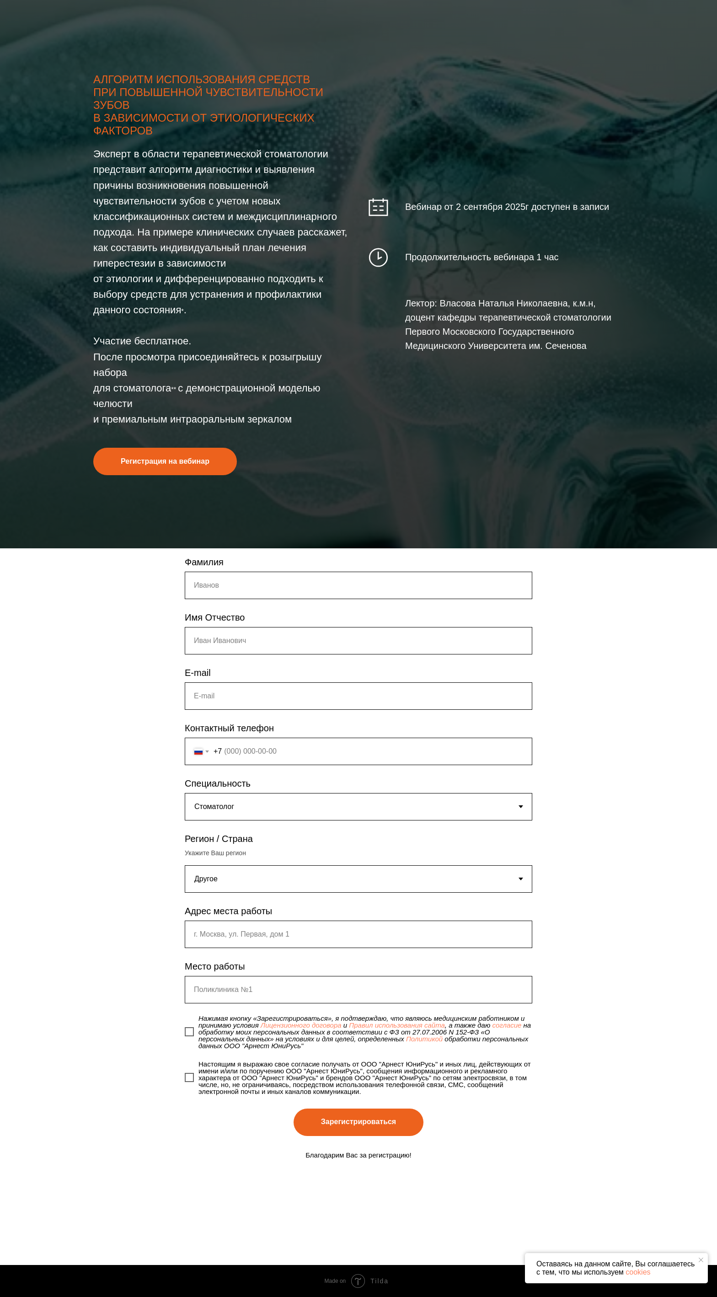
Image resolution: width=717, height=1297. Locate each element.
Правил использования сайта (397, 1025)
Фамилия (204, 562)
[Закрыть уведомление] (701, 1260)
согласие (506, 1025)
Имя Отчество (215, 617)
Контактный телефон (229, 728)
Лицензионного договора (301, 1025)
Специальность (218, 783)
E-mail (198, 673)
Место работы (215, 966)
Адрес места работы (228, 911)
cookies (638, 1272)
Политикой (424, 1039)
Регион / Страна (219, 839)
